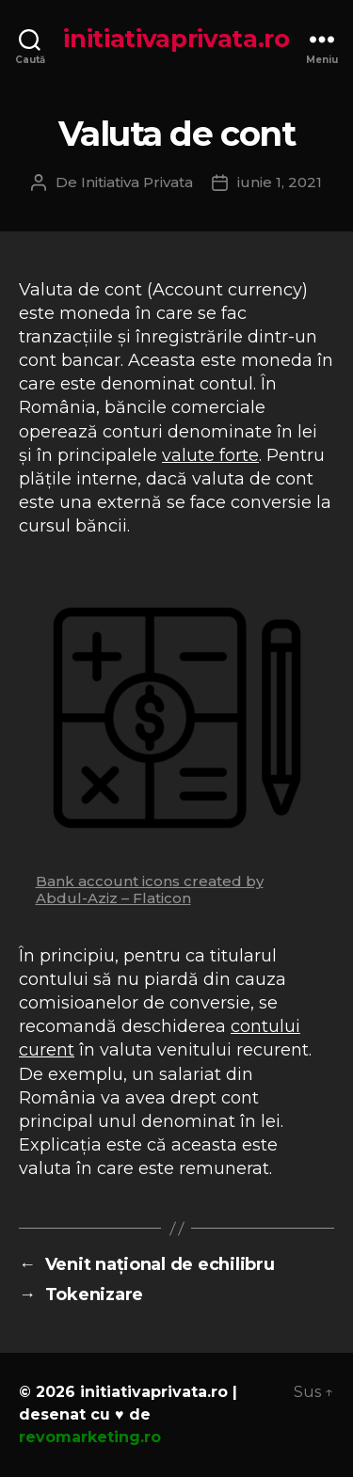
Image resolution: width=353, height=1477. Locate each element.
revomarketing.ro (90, 1437)
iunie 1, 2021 (279, 182)
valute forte (210, 455)
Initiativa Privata (137, 182)
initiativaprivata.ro (176, 38)
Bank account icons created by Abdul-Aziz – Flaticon (150, 889)
